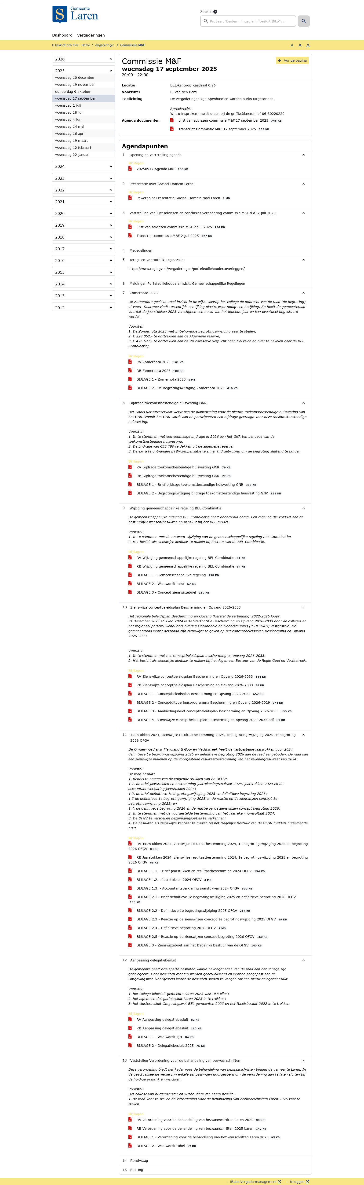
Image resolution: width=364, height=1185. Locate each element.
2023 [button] (60, 178)
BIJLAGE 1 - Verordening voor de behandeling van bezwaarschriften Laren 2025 (204, 1137)
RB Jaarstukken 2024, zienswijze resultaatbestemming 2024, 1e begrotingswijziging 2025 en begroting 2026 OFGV (218, 859)
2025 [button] (60, 70)
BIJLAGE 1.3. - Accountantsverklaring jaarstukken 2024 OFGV (191, 888)
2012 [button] (60, 307)
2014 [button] (60, 284)
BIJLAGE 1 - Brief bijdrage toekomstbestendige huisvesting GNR (193, 484)
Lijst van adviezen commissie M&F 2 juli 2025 (177, 227)
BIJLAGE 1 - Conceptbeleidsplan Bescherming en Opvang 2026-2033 (196, 694)
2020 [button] (60, 213)
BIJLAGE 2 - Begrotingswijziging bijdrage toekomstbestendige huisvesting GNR (205, 493)
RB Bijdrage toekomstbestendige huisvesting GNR (180, 476)
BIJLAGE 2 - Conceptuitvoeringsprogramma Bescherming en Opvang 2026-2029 (206, 702)
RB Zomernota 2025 (156, 371)
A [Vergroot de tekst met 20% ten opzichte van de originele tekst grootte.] (300, 45)
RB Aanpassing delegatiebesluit (165, 1028)
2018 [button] (60, 237)
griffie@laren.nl (243, 114)
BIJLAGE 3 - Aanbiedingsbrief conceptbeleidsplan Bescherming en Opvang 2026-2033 (210, 711)
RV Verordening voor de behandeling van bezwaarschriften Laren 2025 (197, 1120)
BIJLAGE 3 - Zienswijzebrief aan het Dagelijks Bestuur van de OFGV (195, 945)
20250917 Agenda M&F (159, 169)
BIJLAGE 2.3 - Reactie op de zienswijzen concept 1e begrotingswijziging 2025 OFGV (208, 919)
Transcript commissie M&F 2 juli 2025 (170, 236)
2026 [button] (60, 59)
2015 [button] (60, 272)
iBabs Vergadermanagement (255, 1182)
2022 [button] (60, 190)
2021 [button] (60, 201)
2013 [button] (60, 295)
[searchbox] (248, 21)
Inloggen (299, 1182)
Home (86, 45)
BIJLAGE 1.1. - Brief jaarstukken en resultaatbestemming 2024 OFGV (197, 871)
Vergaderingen (91, 35)
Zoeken (206, 12)
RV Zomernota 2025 (156, 362)
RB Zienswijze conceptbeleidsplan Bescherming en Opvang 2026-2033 (197, 685)
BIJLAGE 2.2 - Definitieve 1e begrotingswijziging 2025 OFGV (190, 910)
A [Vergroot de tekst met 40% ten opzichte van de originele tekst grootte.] (308, 45)
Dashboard (62, 35)
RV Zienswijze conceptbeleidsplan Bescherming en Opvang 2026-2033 (197, 676)
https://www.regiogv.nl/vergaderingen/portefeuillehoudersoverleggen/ (186, 269)
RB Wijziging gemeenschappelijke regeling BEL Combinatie (187, 566)
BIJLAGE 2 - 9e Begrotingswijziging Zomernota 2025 (183, 388)
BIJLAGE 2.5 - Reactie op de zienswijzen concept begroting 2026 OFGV (198, 937)
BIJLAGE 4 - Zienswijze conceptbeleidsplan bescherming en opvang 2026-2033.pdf (207, 720)
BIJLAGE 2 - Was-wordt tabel (162, 584)
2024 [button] (60, 166)
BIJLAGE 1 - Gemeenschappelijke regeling (174, 575)
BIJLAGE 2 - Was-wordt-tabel (162, 1146)
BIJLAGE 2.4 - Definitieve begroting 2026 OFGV (177, 928)
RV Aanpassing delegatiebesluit (164, 1019)
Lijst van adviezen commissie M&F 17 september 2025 (226, 120)
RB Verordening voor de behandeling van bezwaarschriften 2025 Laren (198, 1128)
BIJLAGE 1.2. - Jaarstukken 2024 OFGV (170, 880)
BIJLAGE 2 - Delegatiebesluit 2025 (167, 1045)
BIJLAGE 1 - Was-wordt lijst (161, 1037)
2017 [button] (60, 249)
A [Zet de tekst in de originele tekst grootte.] (292, 45)
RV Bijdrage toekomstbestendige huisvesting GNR (180, 467)
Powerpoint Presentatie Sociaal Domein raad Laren (179, 198)
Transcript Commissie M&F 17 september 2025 (220, 129)
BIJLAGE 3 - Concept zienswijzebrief (169, 592)
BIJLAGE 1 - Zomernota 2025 (162, 379)
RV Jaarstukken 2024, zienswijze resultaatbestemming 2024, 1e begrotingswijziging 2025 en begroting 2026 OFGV (218, 846)
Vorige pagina (292, 60)
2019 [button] (60, 225)
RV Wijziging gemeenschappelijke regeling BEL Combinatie (187, 558)
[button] (304, 21)
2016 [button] (60, 260)
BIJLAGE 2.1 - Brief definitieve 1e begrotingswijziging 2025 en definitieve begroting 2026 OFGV (212, 899)
